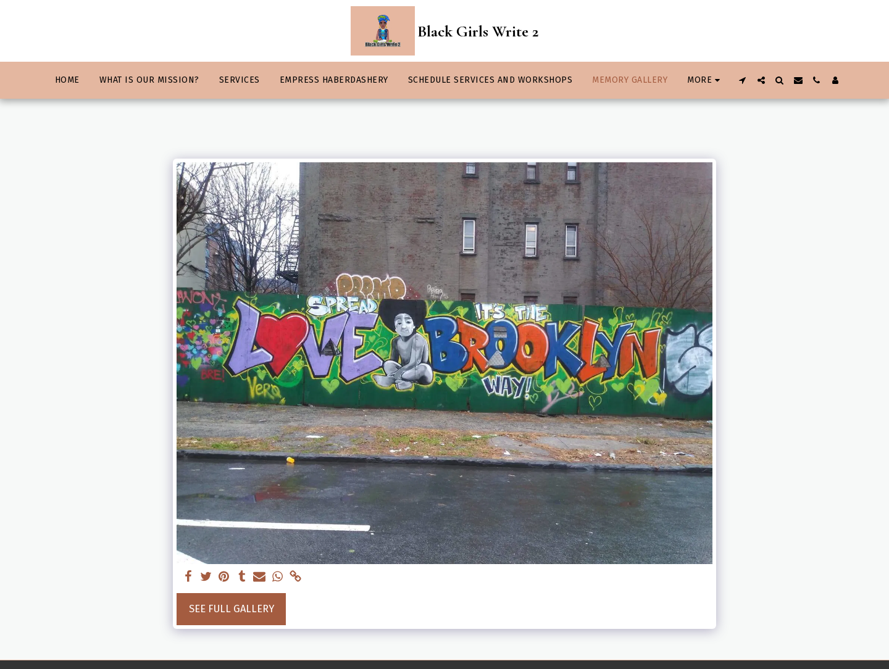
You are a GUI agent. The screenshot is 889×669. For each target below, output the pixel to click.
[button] (742, 80)
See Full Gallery (231, 609)
